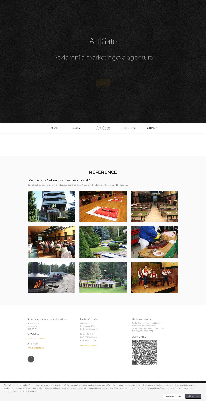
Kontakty (151, 128)
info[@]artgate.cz (35, 347)
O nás (54, 128)
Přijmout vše (193, 396)
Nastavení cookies (87, 345)
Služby (76, 128)
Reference (130, 128)
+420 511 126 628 (35, 338)
